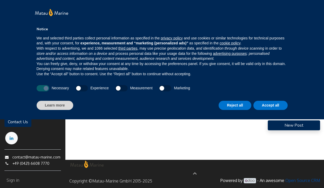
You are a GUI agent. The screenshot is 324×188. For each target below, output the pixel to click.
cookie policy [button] (230, 43)
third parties (127, 48)
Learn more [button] (55, 105)
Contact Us (18, 122)
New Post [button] (294, 125)
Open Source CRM (302, 180)
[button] (195, 173)
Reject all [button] (235, 105)
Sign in (12, 180)
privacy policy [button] (172, 38)
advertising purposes (230, 53)
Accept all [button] (270, 105)
